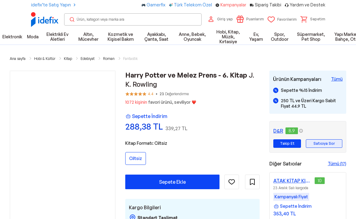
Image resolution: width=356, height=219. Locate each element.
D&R (278, 130)
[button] (312, 19)
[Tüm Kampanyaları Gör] (337, 79)
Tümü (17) (337, 163)
